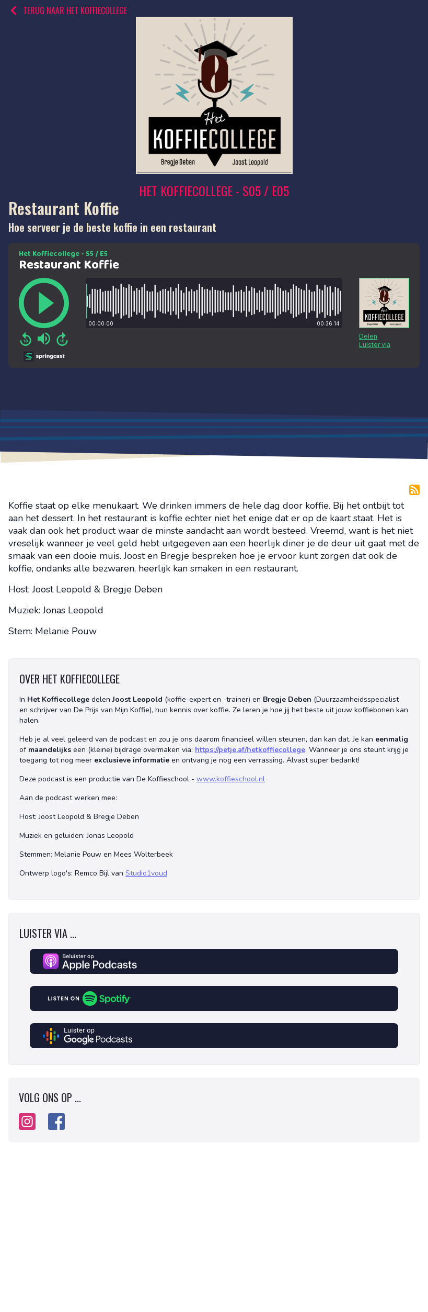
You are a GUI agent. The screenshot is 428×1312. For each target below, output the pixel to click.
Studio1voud (146, 873)
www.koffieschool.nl (230, 779)
